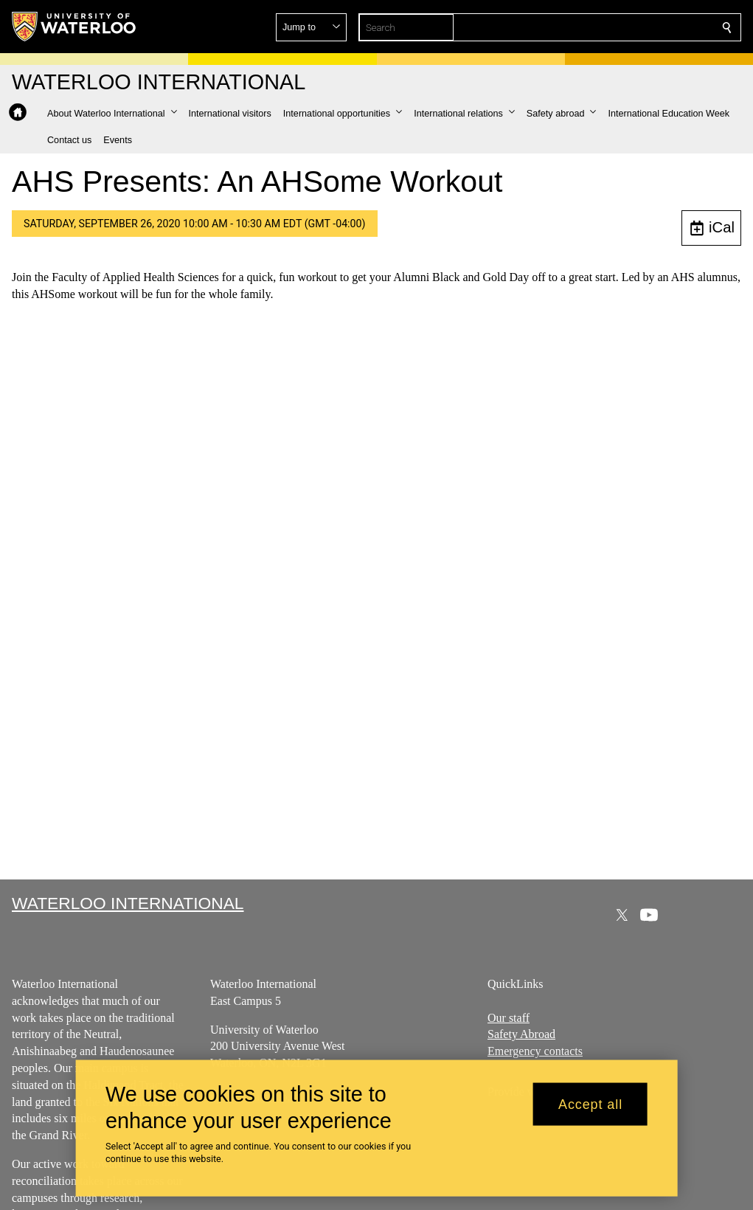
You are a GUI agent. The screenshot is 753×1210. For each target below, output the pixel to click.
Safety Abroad (521, 1034)
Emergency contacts (535, 1051)
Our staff (508, 1017)
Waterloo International (128, 903)
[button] (620, 27)
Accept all (590, 1103)
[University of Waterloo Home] (74, 26)
